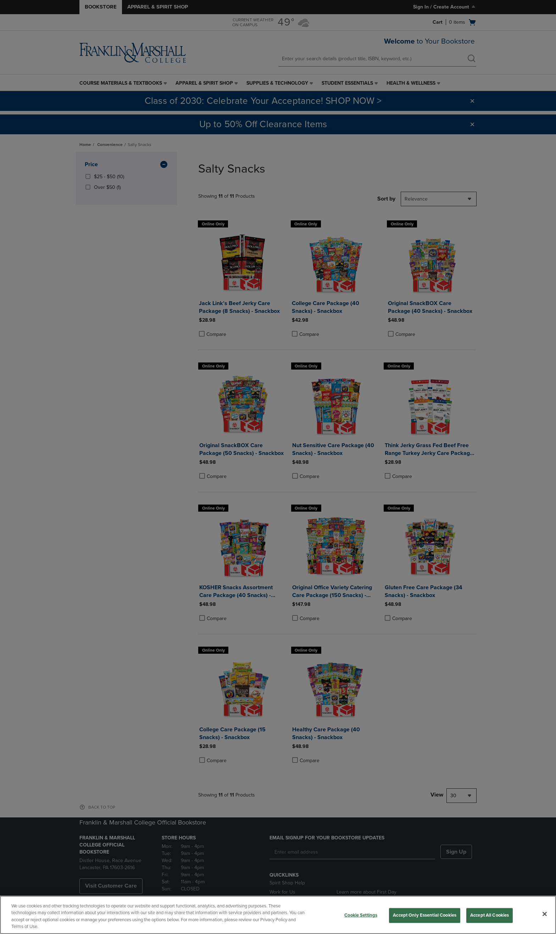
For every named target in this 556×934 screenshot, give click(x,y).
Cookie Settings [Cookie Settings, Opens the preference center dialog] (360, 915)
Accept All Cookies (489, 915)
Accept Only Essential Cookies (424, 915)
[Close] (544, 914)
